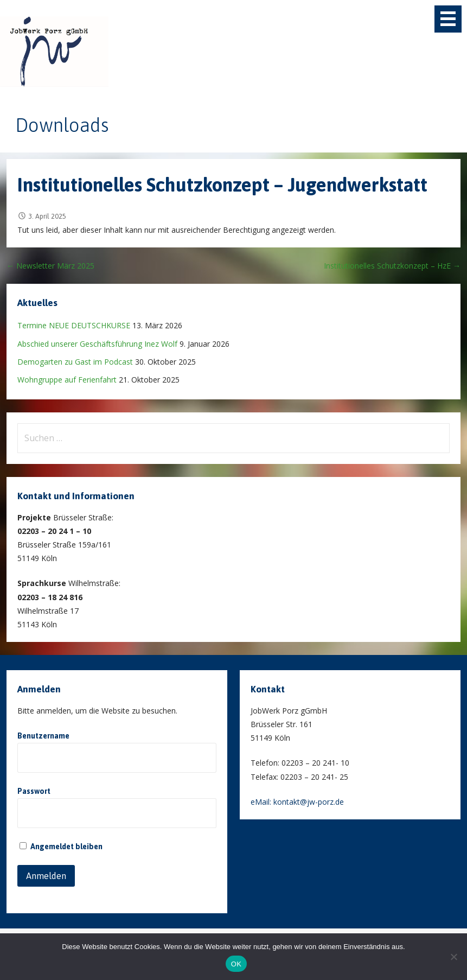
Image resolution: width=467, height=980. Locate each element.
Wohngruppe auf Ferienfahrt (67, 379)
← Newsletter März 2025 (50, 265)
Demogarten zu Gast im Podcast (75, 362)
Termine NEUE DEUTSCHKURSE (73, 325)
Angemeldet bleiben (61, 846)
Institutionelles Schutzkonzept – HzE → (392, 265)
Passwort (33, 791)
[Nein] (453, 956)
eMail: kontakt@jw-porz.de (297, 802)
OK (236, 964)
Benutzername (43, 735)
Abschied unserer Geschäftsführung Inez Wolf (97, 344)
